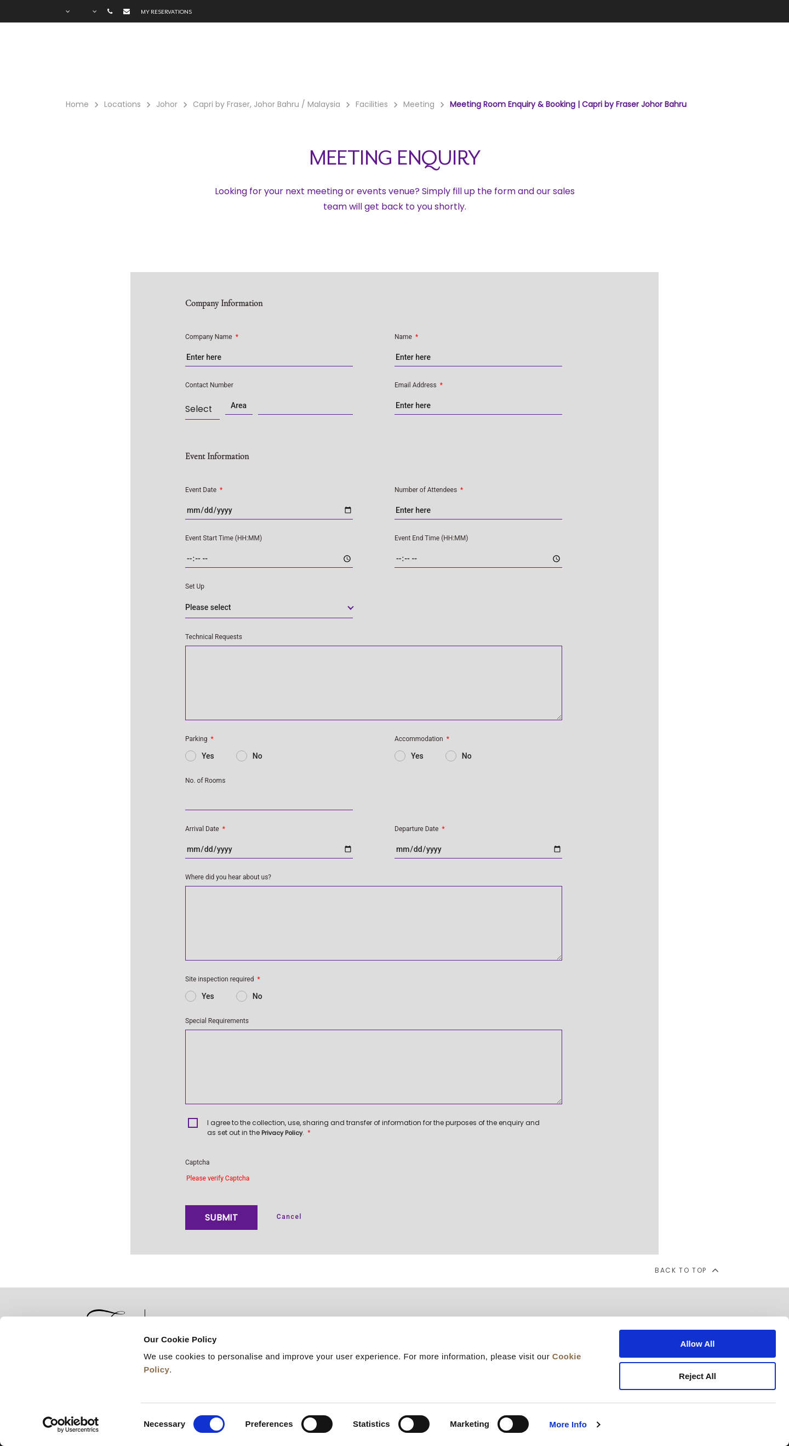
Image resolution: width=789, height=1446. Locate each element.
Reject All (697, 1376)
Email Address (419, 385)
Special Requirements (217, 1021)
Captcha (197, 1162)
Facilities (485, 61)
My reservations (166, 11)
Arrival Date (205, 829)
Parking (199, 739)
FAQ (644, 61)
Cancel (289, 1217)
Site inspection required (222, 979)
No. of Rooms (205, 780)
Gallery (598, 61)
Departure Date (420, 829)
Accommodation (422, 739)
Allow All (698, 1343)
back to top (686, 1269)
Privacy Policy (281, 1132)
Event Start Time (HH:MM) (223, 538)
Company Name (211, 337)
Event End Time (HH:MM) (431, 538)
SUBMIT (221, 1217)
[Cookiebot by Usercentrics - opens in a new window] (71, 1424)
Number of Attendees (429, 490)
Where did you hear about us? (228, 877)
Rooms (423, 61)
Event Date (203, 490)
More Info (568, 1424)
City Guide (699, 61)
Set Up (194, 586)
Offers (547, 61)
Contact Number (209, 385)
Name (406, 337)
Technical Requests (213, 637)
